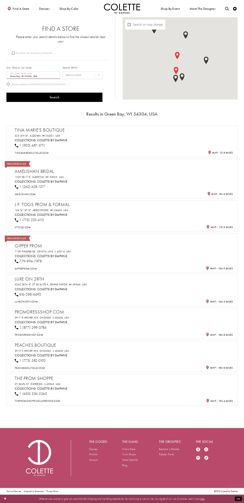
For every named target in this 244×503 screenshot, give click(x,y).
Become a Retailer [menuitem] (169, 449)
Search (54, 97)
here (202, 498)
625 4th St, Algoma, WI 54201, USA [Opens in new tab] (37, 135)
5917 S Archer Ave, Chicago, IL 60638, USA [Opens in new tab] (42, 317)
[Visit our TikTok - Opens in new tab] (206, 458)
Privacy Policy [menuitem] (52, 491)
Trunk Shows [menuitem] (129, 454)
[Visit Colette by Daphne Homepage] (39, 458)
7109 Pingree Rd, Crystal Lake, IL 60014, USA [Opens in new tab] (43, 251)
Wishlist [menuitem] (93, 454)
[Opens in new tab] (32, 152)
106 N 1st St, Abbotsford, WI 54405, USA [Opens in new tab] (41, 210)
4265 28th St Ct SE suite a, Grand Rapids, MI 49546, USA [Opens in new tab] (51, 284)
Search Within (70, 67)
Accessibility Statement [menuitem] (34, 491)
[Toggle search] (227, 9)
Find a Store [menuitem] (128, 449)
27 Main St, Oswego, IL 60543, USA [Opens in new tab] (38, 384)
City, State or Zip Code (18, 67)
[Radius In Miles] (82, 75)
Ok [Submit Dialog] (238, 498)
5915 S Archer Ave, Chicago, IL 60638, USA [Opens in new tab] (42, 350)
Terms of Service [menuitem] (13, 491)
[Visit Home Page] (122, 9)
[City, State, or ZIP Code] (33, 75)
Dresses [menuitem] (93, 449)
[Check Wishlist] (235, 9)
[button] (44, 9)
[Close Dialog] (5, 499)
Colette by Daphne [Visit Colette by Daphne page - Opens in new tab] (52, 140)
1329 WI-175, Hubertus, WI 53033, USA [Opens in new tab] (39, 177)
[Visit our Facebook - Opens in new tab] (198, 449)
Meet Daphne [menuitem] (130, 460)
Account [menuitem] (93, 460)
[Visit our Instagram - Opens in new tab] (206, 449)
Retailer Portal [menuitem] (166, 454)
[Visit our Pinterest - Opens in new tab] (198, 458)
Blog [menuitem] (124, 465)
